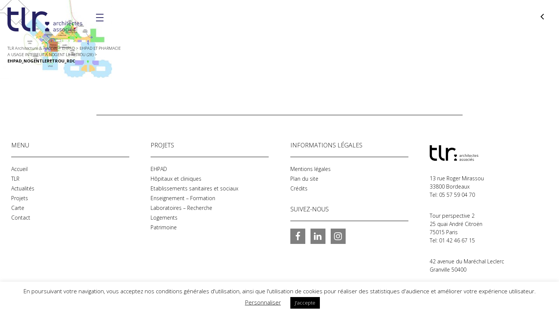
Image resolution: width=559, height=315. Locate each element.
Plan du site (304, 178)
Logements (164, 217)
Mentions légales (310, 168)
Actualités (22, 188)
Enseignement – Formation (183, 198)
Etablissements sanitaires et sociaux (194, 188)
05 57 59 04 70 (457, 194)
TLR (15, 178)
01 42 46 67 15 (457, 240)
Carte (17, 207)
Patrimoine (164, 227)
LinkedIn (318, 236)
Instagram (338, 236)
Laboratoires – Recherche (181, 207)
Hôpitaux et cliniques (176, 178)
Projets (19, 198)
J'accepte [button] (305, 302)
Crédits (299, 188)
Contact (20, 217)
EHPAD (159, 168)
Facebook (297, 236)
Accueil (19, 168)
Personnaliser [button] (263, 302)
